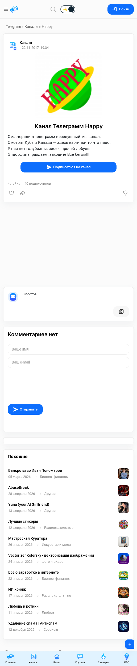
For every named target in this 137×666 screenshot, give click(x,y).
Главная (10, 658)
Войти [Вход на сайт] (120, 9)
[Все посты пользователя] (121, 311)
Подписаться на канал (69, 167)
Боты (57, 658)
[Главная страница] (14, 9)
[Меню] (6, 9)
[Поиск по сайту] (53, 9)
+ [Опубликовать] (126, 642)
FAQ (126, 658)
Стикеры (103, 658)
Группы (80, 658)
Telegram (13, 26)
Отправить (25, 409)
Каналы (31, 26)
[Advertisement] (68, 244)
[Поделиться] (22, 193)
